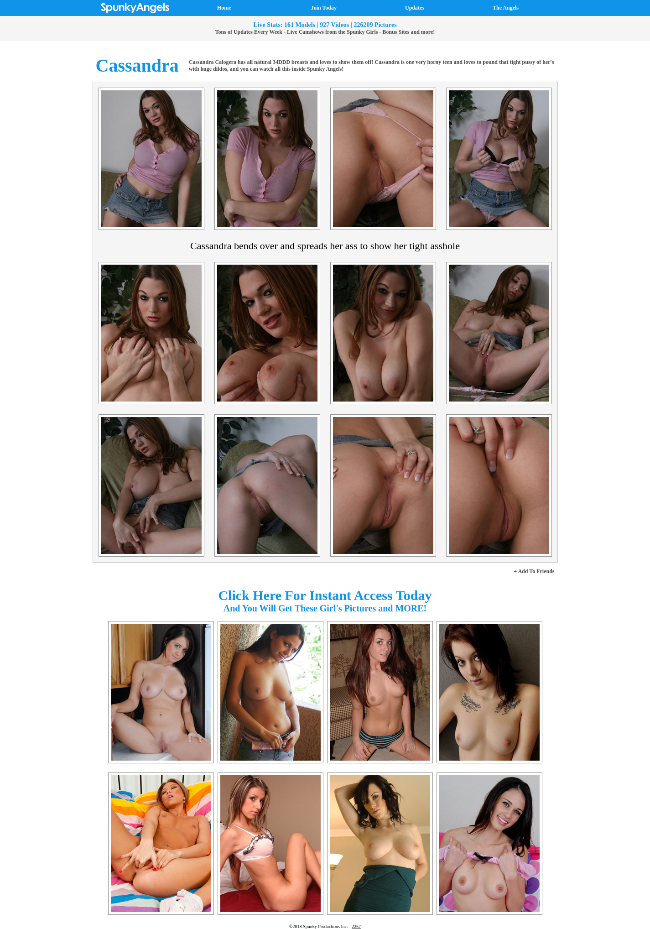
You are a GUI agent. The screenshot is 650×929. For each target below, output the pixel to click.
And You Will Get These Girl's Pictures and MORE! (325, 608)
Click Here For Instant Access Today (325, 595)
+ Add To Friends (534, 571)
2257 (356, 926)
